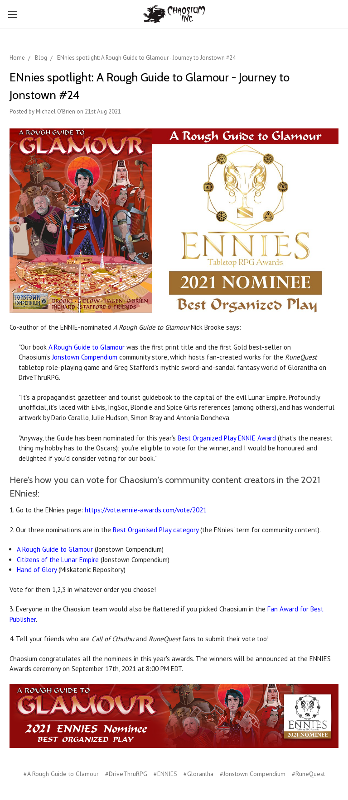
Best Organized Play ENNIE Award (227, 438)
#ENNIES (165, 774)
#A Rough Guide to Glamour (61, 774)
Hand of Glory (37, 569)
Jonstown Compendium (84, 357)
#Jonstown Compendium (252, 774)
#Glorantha (198, 774)
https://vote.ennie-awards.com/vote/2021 (146, 510)
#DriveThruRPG (126, 774)
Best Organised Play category (155, 529)
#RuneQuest (308, 774)
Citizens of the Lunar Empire (58, 559)
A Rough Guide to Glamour (86, 347)
